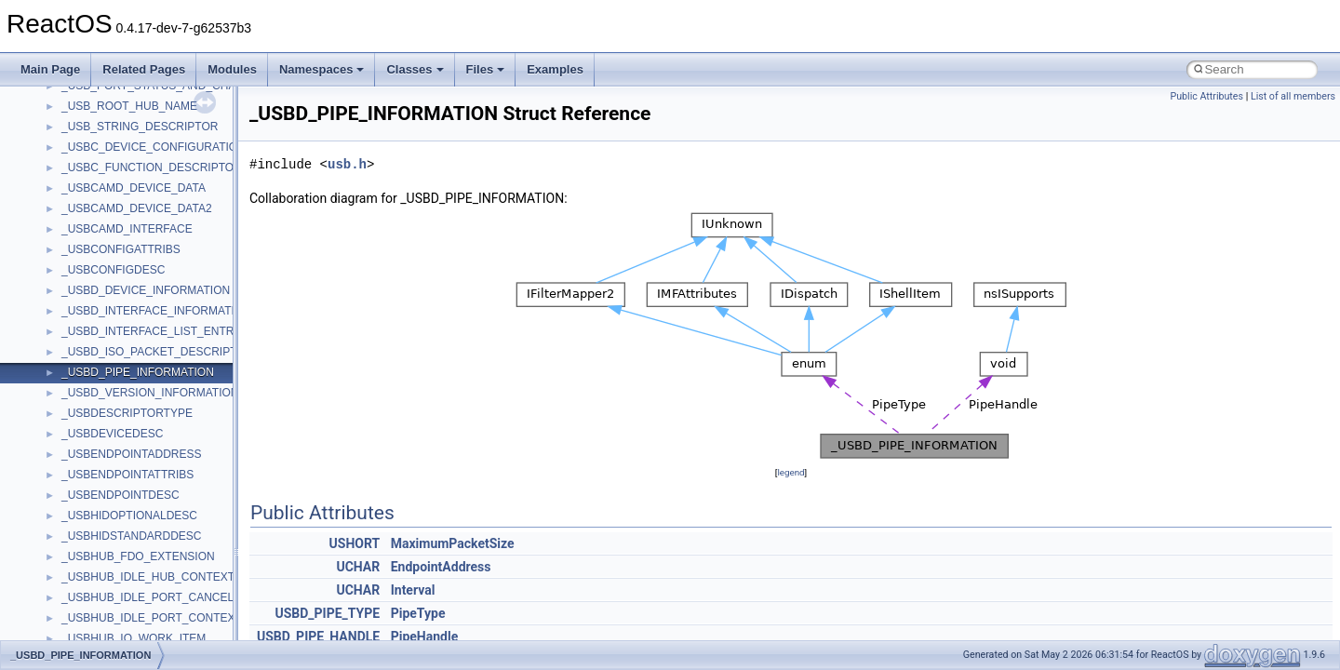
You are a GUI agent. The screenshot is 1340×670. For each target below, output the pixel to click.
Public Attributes (1206, 96)
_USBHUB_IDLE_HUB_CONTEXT (147, 576)
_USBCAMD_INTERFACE (127, 228)
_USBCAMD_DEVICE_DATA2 (136, 208)
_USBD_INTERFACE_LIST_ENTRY (151, 331)
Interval (413, 590)
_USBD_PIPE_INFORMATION (137, 372)
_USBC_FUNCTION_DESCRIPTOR (151, 167)
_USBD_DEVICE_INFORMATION (145, 290)
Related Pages (143, 69)
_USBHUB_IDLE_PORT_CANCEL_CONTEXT (177, 597)
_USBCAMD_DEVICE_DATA (133, 187)
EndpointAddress (441, 566)
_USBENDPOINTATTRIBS (127, 474)
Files (485, 69)
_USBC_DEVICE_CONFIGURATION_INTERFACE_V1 (197, 147)
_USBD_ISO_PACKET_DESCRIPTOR (157, 351)
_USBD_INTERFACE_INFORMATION (156, 310)
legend (790, 472)
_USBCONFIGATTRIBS (121, 249)
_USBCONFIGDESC (113, 269)
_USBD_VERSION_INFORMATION (149, 392)
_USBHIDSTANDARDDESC (131, 536)
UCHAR (358, 566)
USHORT (355, 543)
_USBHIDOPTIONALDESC (129, 515)
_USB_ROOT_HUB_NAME (129, 106)
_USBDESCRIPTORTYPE (127, 413)
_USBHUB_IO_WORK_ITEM (133, 638)
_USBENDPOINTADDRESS (131, 454)
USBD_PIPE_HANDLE (318, 636)
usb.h (347, 164)
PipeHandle (425, 636)
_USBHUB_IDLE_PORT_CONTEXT (151, 617)
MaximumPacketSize (453, 543)
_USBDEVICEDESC (112, 433)
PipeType (418, 613)
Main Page (50, 69)
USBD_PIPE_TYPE (327, 613)
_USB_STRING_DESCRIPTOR (140, 126)
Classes (414, 69)
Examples (555, 69)
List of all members (1293, 96)
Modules (232, 69)
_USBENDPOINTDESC (120, 495)
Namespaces (322, 69)
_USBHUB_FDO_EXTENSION (138, 556)
